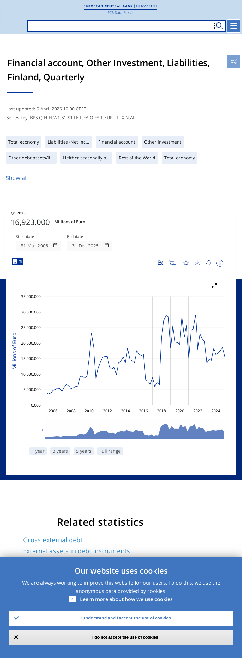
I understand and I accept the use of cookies (125, 618)
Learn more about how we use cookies (126, 599)
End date (75, 217)
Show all (17, 178)
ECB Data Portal (120, 12)
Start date (25, 217)
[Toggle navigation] (234, 26)
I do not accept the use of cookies (125, 637)
